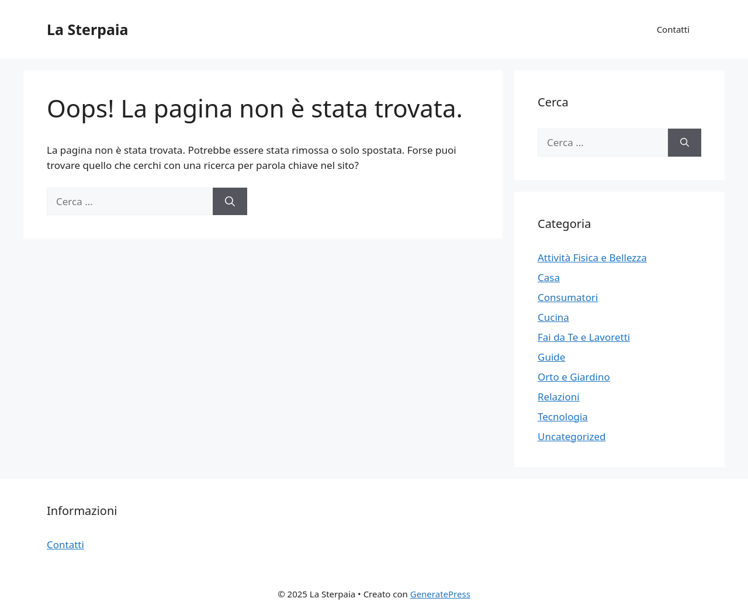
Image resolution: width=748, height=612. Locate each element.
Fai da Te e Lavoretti (584, 337)
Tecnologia (563, 416)
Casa (549, 277)
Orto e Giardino (574, 376)
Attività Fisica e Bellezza (592, 257)
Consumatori (568, 297)
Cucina (553, 317)
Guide (551, 357)
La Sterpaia (87, 29)
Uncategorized (572, 436)
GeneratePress (440, 594)
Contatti (673, 29)
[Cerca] (230, 202)
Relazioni (559, 396)
